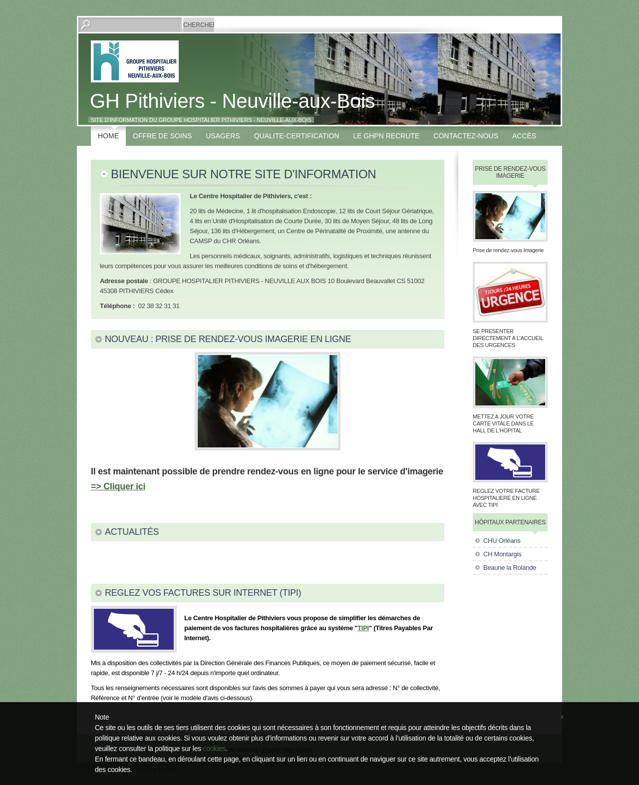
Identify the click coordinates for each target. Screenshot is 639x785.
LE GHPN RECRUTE (386, 136)
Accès (524, 136)
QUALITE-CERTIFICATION (296, 136)
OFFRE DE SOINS (162, 136)
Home (108, 136)
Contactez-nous (465, 136)
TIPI (363, 628)
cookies (214, 749)
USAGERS (223, 136)
